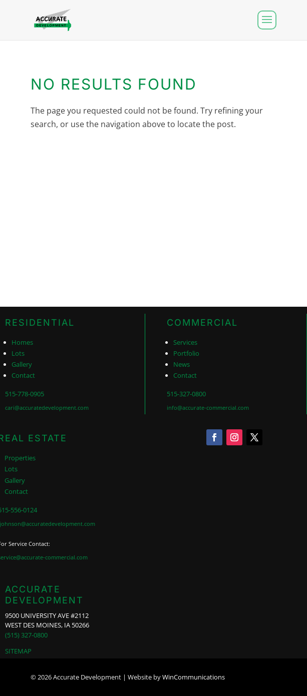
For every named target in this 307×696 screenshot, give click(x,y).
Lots (18, 353)
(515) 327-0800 (26, 634)
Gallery (22, 364)
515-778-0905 (24, 393)
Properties (20, 457)
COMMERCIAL (202, 322)
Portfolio (186, 353)
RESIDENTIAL (40, 322)
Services (185, 342)
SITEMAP (18, 650)
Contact (23, 375)
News (181, 364)
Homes (22, 342)
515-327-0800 (186, 393)
